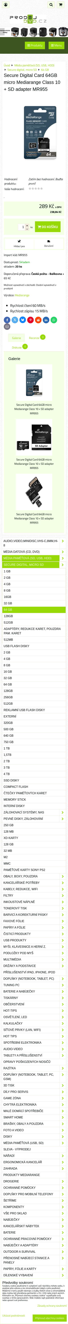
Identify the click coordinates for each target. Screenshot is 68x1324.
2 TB (7, 761)
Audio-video (34, 1049)
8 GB (7, 590)
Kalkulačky (34, 1023)
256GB (8, 697)
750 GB (8, 742)
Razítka (34, 1068)
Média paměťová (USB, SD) (34, 1143)
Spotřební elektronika (34, 1043)
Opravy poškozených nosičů (26, 1061)
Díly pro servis (34, 1092)
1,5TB (7, 754)
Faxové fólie (34, 921)
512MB (8, 639)
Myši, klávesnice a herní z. (34, 947)
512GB (8, 622)
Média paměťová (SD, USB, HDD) (34, 558)
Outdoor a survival (34, 1252)
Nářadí (34, 1156)
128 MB (9, 831)
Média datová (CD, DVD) (34, 552)
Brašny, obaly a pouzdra (34, 1124)
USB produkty (34, 940)
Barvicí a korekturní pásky (34, 915)
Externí (10, 716)
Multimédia (34, 959)
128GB (8, 616)
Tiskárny (34, 998)
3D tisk (34, 1085)
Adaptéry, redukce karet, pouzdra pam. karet (32, 631)
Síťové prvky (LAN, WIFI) (34, 1030)
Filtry (34, 896)
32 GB (8, 603)
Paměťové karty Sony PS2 (24, 870)
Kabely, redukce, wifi (34, 889)
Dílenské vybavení (34, 1275)
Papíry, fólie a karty (34, 1269)
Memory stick (15, 799)
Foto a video (34, 1130)
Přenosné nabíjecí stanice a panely (34, 1260)
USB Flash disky (16, 646)
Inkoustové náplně (34, 902)
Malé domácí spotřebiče (34, 1111)
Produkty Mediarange (21, 1175)
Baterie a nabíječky (34, 991)
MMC (7, 863)
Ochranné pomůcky (34, 1188)
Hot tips (34, 1036)
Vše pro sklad (34, 1213)
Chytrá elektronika (34, 1105)
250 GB (8, 825)
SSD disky (11, 780)
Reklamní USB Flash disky (24, 710)
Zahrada (34, 1169)
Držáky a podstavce (34, 966)
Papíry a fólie (34, 928)
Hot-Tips (34, 1011)
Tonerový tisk (34, 908)
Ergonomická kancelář (34, 1162)
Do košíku (48, 226)
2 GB (7, 577)
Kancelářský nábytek (34, 1226)
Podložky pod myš (34, 953)
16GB (7, 596)
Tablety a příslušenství (34, 1055)
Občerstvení (34, 1004)
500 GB (8, 729)
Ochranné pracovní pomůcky (34, 1239)
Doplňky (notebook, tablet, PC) (34, 979)
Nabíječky (34, 1220)
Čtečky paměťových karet (25, 793)
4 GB (7, 584)
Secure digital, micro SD (35, 565)
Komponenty (34, 1207)
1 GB (7, 571)
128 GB (8, 844)
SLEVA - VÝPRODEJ (17, 1149)
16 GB (8, 671)
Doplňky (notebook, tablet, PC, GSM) (34, 1077)
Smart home (34, 1117)
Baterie (34, 1233)
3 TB (7, 767)
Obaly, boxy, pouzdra (34, 876)
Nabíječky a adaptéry (34, 1245)
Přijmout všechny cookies (49, 1318)
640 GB (8, 735)
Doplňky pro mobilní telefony (34, 1194)
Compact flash (16, 786)
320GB (8, 722)
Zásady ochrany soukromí (52, 1306)
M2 (6, 857)
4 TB (7, 774)
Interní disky (14, 806)
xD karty (11, 838)
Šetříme (34, 1201)
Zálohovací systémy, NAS (35, 812)
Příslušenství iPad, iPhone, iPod (29, 972)
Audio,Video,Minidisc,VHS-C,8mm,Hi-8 (34, 543)
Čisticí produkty (34, 934)
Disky (34, 1137)
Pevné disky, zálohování (35, 819)
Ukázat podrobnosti (13, 1315)
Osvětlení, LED (34, 1017)
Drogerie (34, 1181)
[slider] (35, 188)
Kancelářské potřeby (34, 883)
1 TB (7, 748)
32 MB (8, 850)
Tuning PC (34, 985)
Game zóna (34, 1098)
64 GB (8, 609)
